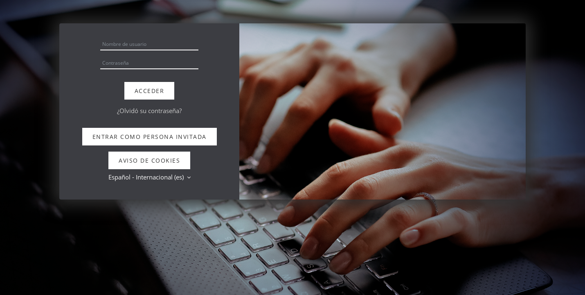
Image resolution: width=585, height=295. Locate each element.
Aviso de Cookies (149, 160)
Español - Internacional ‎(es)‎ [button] (146, 177)
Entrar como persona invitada (149, 137)
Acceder (149, 91)
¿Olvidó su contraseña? (149, 111)
